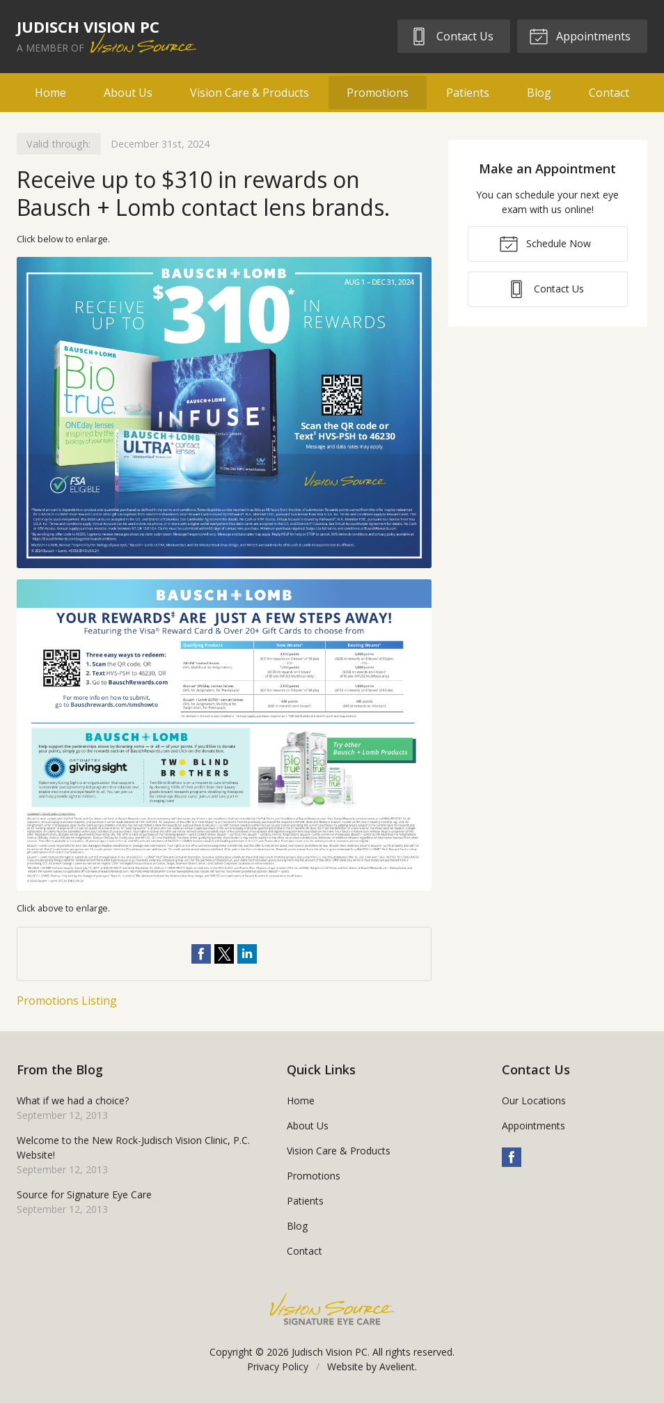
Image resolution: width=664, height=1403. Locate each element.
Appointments (580, 35)
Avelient (397, 1366)
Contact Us (451, 35)
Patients (467, 92)
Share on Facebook (201, 954)
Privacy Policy (277, 1366)
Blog (539, 92)
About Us (128, 92)
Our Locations (534, 1100)
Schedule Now (545, 243)
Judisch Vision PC (329, 1351)
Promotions (378, 92)
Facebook (511, 1157)
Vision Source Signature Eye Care (332, 1308)
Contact (609, 92)
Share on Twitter (224, 954)
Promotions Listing (67, 1000)
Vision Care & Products (249, 92)
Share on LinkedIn (247, 954)
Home (50, 92)
